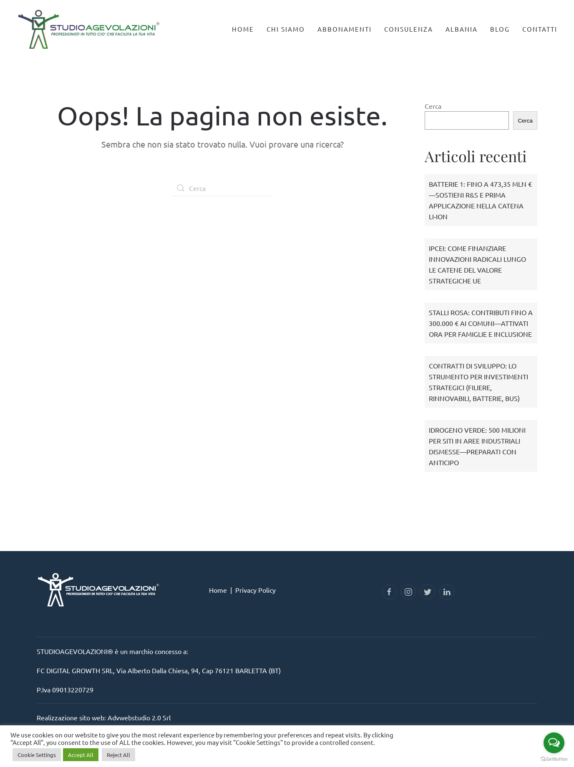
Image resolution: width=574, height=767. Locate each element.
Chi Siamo (286, 29)
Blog (500, 29)
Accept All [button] (80, 754)
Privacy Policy (255, 590)
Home (243, 29)
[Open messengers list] (554, 742)
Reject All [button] (118, 754)
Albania (462, 29)
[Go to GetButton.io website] (554, 758)
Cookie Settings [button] (37, 754)
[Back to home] (90, 25)
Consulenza (408, 29)
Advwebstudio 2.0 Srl (139, 717)
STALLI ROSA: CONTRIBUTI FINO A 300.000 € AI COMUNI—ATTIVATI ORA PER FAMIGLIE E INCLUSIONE (481, 323)
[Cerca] (222, 188)
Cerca (433, 106)
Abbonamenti (344, 29)
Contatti (539, 29)
